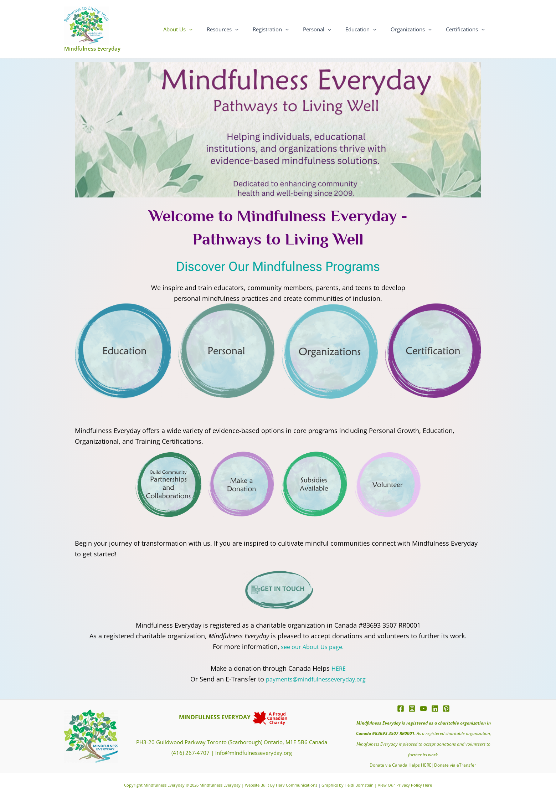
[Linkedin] (434, 708)
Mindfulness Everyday (92, 48)
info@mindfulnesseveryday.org (253, 752)
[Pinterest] (446, 708)
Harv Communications (296, 785)
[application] (212, 29)
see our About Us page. (311, 646)
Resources (242, 29)
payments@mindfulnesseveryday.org (315, 679)
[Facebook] (400, 708)
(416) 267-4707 (190, 752)
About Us (201, 29)
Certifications (467, 29)
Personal (329, 29)
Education (369, 29)
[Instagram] (412, 708)
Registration (287, 29)
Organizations (416, 29)
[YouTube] (423, 708)
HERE (338, 668)
